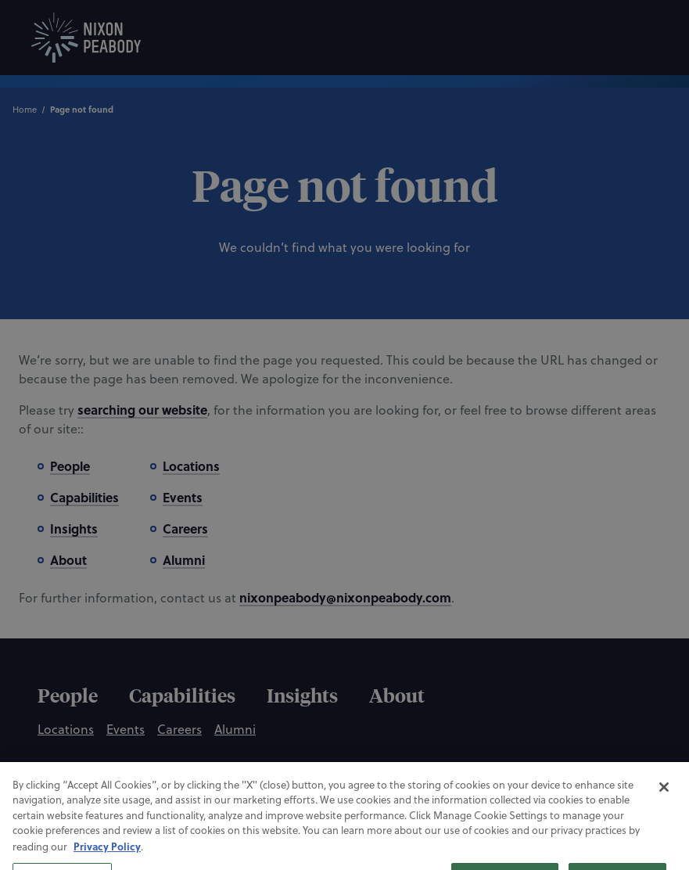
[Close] (664, 814)
